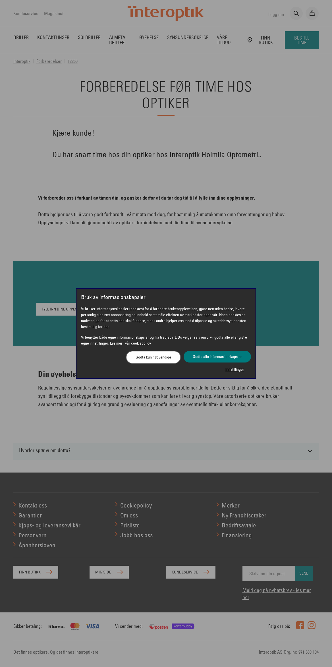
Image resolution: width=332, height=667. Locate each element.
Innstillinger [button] (234, 369)
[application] (320, 655)
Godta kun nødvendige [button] (153, 357)
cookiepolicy (141, 343)
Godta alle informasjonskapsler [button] (217, 356)
